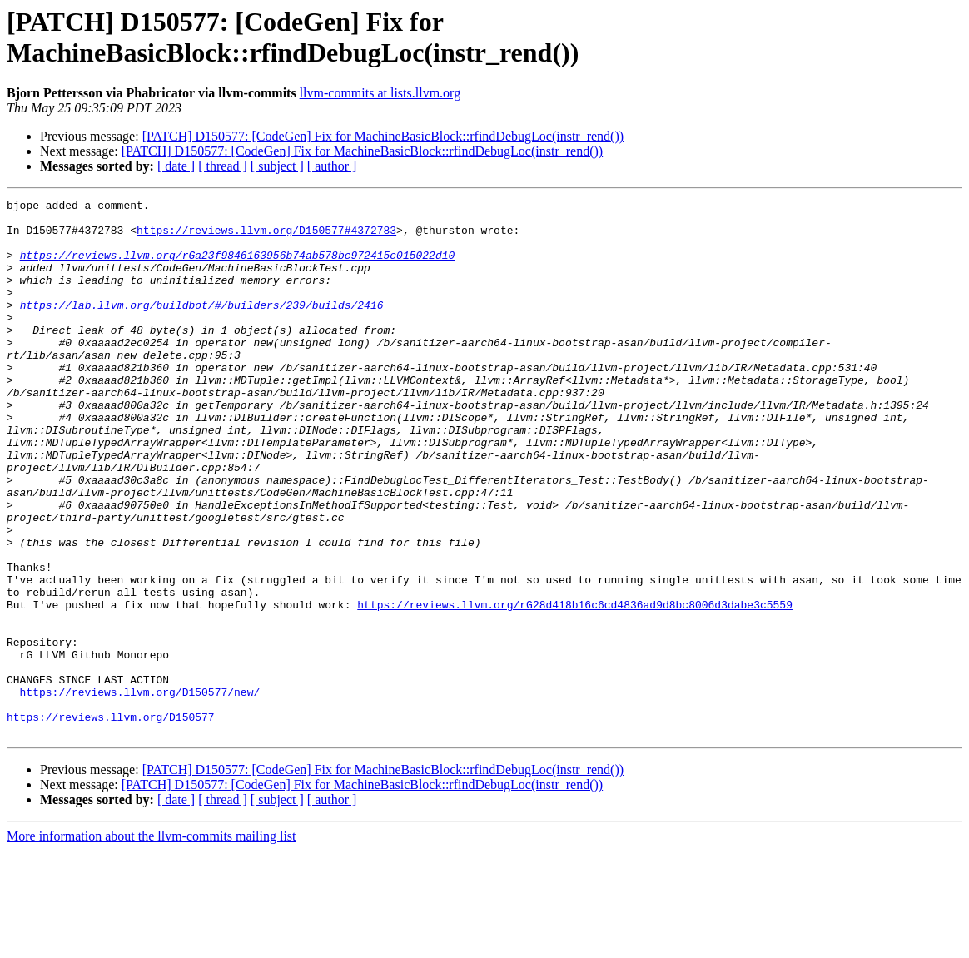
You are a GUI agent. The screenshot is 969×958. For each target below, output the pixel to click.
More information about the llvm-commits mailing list (151, 943)
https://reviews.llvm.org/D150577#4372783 (266, 237)
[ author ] (332, 166)
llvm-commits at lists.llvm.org (380, 93)
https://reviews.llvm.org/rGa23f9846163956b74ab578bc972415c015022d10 (237, 267)
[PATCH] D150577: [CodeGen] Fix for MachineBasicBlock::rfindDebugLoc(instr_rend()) (383, 136)
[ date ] (176, 166)
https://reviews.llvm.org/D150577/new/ (140, 791)
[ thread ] (222, 166)
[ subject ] (277, 166)
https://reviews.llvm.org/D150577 (111, 821)
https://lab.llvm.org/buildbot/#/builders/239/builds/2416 (202, 327)
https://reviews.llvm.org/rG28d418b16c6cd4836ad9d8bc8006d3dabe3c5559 (575, 686)
